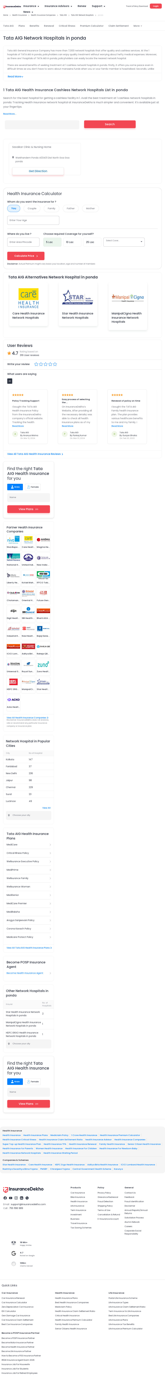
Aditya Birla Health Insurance (102, 1164)
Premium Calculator (92, 25)
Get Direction (38, 171)
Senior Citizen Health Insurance (144, 1143)
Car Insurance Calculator (14, 1302)
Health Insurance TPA (55, 1143)
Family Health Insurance (112, 1143)
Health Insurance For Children (81, 1148)
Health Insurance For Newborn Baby (118, 1148)
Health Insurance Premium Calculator (120, 1135)
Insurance (31, 6)
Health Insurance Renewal (83, 1143)
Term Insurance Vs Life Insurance (125, 1311)
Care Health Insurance (40, 1164)
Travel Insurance (79, 1223)
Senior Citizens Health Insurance (71, 1328)
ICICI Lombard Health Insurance (138, 1164)
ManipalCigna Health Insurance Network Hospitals (127, 317)
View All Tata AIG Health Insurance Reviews (35, 454)
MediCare (12, 844)
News (28, 12)
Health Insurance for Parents (18, 1148)
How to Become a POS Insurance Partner (21, 1355)
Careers (128, 1226)
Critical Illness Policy (18, 853)
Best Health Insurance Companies (72, 1302)
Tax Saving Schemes (81, 1227)
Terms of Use (104, 1210)
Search (110, 124)
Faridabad (11, 766)
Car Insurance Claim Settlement (17, 1320)
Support (98, 6)
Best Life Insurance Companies (124, 1315)
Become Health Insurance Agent (25, 973)
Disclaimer (130, 1205)
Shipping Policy (105, 1205)
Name (13, 497)
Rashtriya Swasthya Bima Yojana (20, 1169)
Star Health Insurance (14, 1164)
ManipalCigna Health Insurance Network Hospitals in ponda (23, 1024)
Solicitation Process (134, 1217)
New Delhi (11, 773)
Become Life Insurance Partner (16, 1351)
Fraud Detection (105, 1201)
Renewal (49, 25)
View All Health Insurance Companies (27, 717)
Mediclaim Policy (59, 1135)
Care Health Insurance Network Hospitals (28, 315)
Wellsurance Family (17, 878)
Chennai (10, 787)
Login (156, 6)
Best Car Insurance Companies (17, 1324)
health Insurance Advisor (98, 1139)
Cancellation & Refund (109, 1214)
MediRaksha (13, 911)
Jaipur (9, 780)
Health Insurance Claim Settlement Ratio (61, 1139)
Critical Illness (67, 25)
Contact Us (130, 1192)
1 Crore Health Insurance (84, 1135)
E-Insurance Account (108, 1219)
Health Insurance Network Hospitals (22, 1152)
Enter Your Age (18, 220)
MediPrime (12, 869)
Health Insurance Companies (129, 1139)
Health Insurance (12, 1135)
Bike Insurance (78, 1197)
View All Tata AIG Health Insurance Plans (29, 947)
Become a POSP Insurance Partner (18, 1338)
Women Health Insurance (49, 1148)
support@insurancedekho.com (28, 1204)
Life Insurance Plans (118, 1320)
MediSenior (13, 895)
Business (75, 1219)
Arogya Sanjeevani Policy (20, 920)
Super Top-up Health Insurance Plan (22, 1143)
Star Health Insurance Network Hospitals (77, 315)
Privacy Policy (104, 1192)
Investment (76, 1214)
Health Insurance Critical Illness (19, 1139)
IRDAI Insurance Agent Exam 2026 (18, 1360)
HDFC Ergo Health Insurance (70, 1164)
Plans (22, 25)
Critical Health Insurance (67, 1315)
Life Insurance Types (118, 1302)
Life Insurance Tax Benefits (121, 1324)
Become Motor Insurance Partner (18, 1342)
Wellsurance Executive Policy (23, 861)
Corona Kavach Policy (19, 928)
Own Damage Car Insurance (16, 1315)
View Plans (29, 509)
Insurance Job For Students (15, 1368)
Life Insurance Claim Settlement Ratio (127, 1306)
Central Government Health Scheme (92, 1169)
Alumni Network (132, 1222)
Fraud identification (134, 1201)
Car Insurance (78, 1192)
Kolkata (10, 759)
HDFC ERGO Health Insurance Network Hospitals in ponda (22, 1034)
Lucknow (11, 801)
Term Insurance (78, 1210)
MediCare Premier (17, 903)
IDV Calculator (9, 1311)
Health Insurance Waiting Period (61, 1152)
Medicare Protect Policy (20, 937)
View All (46, 807)
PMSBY (43, 1169)
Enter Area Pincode (21, 242)
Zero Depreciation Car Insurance (17, 1306)
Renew (82, 6)
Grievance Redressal (108, 1197)
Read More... (9, 113)
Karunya (118, 1169)
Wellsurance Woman (18, 886)
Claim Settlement (118, 25)
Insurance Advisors (58, 6)
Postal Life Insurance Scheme (123, 1298)
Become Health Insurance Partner (18, 1347)
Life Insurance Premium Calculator (125, 1328)
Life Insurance (77, 1205)
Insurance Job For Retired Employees (20, 1373)
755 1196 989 (16, 1208)
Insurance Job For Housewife (16, 1364)
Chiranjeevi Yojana (60, 1169)
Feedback (129, 1197)
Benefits (34, 25)
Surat (9, 794)
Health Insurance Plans (35, 1135)
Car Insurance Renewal (13, 1298)
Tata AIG (8, 25)
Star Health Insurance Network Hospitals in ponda (23, 1013)
